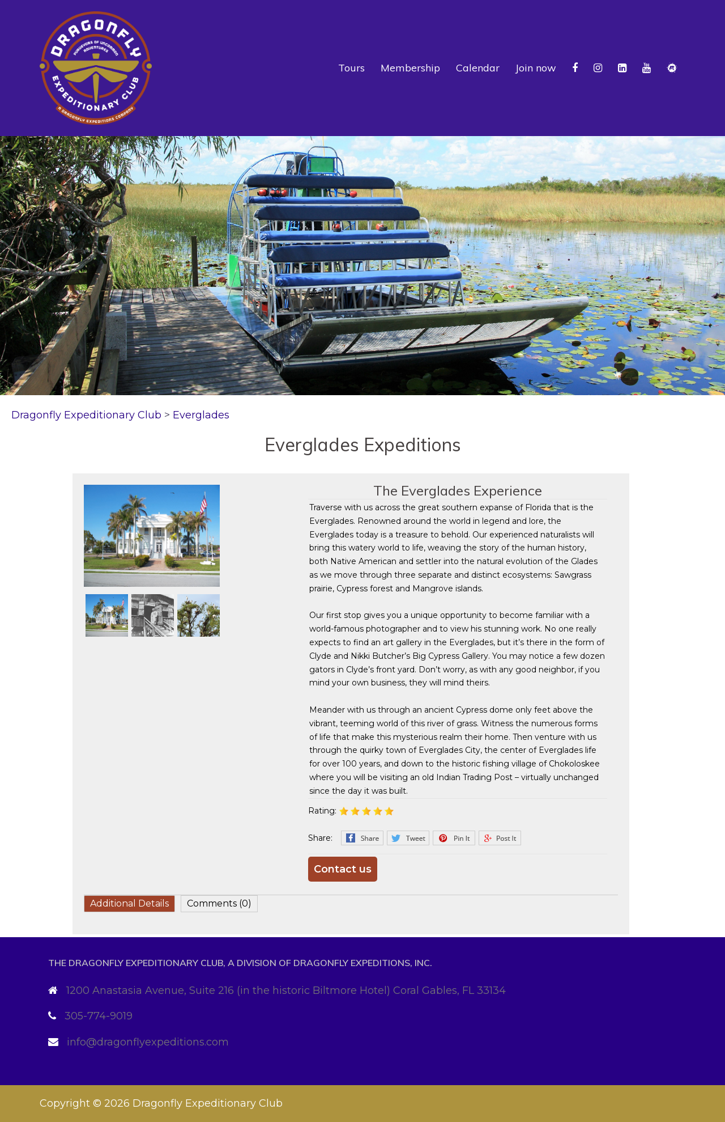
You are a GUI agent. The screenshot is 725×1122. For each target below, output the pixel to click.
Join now (535, 67)
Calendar (478, 67)
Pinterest (454, 838)
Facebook (362, 838)
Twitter (408, 838)
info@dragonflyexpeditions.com (148, 1042)
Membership (410, 67)
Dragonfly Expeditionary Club (208, 1103)
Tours (351, 67)
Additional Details (129, 903)
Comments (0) (219, 903)
